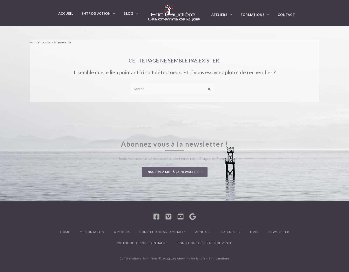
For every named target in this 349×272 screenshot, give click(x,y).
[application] (116, 15)
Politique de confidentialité (142, 243)
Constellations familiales (162, 232)
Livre (254, 232)
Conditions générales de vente (204, 243)
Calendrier (231, 232)
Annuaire (203, 232)
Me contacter (92, 232)
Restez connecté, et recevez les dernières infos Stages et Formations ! (177, 158)
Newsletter (278, 232)
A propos (122, 232)
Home (65, 232)
